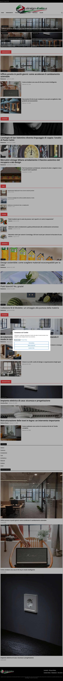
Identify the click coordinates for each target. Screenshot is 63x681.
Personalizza (31, 343)
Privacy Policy (24, 339)
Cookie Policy (17, 339)
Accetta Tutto (31, 348)
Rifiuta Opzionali (31, 345)
